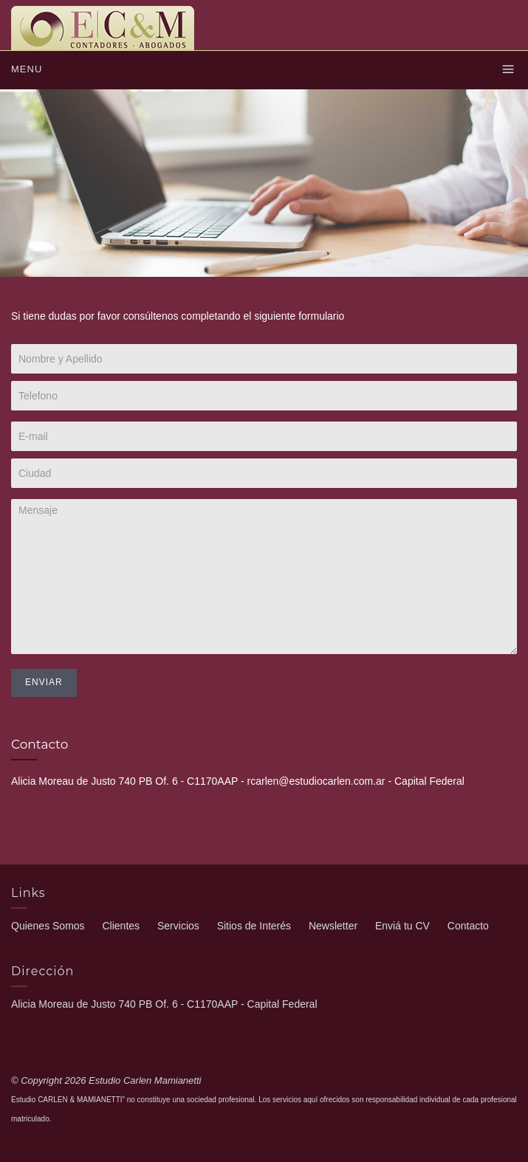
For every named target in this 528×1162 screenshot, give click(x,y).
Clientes (121, 926)
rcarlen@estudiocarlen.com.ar (316, 781)
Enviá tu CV (402, 926)
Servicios (178, 926)
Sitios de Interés (254, 926)
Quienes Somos (48, 926)
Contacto (468, 926)
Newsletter (333, 926)
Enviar (44, 682)
